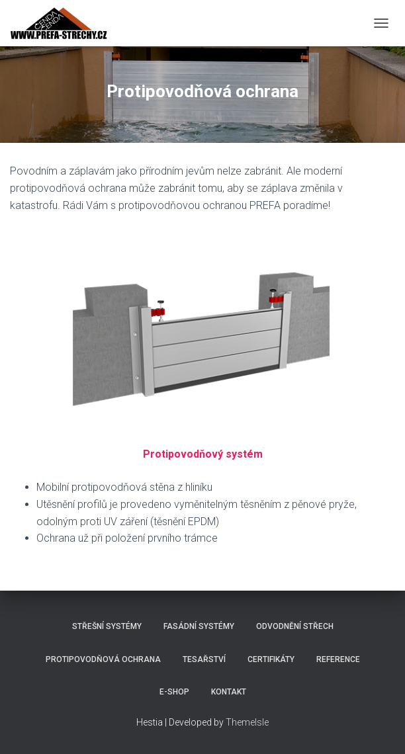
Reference (338, 659)
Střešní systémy (107, 626)
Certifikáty (271, 659)
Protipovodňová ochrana (103, 659)
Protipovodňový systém (203, 454)
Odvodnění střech (295, 626)
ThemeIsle (247, 722)
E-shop (174, 691)
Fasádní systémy (198, 626)
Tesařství (204, 659)
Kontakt (228, 691)
